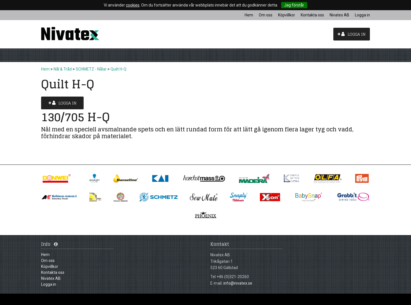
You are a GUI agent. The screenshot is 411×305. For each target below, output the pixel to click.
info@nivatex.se (237, 283)
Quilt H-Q (118, 69)
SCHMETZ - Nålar (91, 69)
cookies (132, 5)
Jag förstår (294, 5)
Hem (45, 69)
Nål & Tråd (63, 69)
